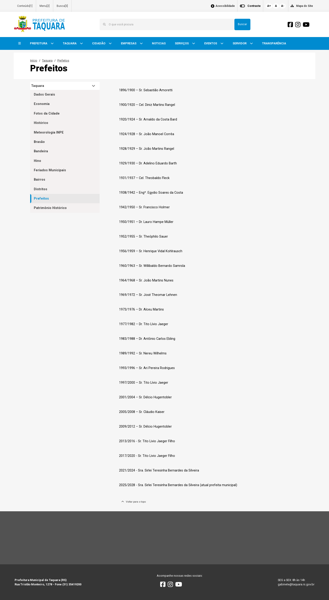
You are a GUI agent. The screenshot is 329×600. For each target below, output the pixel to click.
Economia (42, 104)
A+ (269, 6)
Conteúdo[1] (24, 6)
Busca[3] (62, 6)
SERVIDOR (240, 43)
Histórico (41, 123)
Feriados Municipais (50, 170)
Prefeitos (63, 60)
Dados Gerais (44, 94)
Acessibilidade (225, 6)
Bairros (39, 180)
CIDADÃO (99, 43)
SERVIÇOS (182, 43)
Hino (37, 161)
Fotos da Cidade (47, 113)
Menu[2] (45, 6)
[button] (19, 43)
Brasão (39, 142)
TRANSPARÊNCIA (274, 43)
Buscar (242, 24)
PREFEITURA (39, 43)
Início (33, 60)
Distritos (40, 189)
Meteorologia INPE (49, 132)
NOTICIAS (159, 43)
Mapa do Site (304, 6)
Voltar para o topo (133, 501)
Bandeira (41, 151)
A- (282, 6)
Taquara (47, 60)
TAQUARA (70, 43)
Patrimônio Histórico (50, 208)
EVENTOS (211, 43)
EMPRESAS (129, 43)
